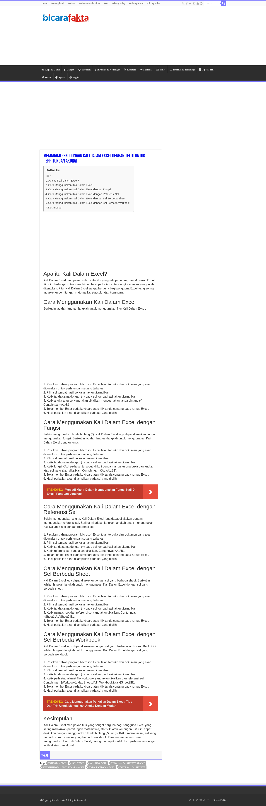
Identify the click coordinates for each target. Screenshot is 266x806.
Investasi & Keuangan (107, 69)
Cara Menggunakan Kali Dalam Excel (70, 185)
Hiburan (84, 69)
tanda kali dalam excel (132, 767)
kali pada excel (98, 763)
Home (44, 3)
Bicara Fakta (219, 800)
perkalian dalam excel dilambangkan (63, 767)
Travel (46, 77)
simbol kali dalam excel (102, 767)
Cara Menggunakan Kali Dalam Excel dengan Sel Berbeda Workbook (89, 202)
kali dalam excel (57, 763)
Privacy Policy (118, 3)
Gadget (69, 69)
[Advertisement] (156, 36)
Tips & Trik (206, 69)
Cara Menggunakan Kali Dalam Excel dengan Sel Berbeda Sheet (86, 198)
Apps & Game (51, 69)
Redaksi (71, 3)
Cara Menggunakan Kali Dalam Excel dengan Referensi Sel (83, 194)
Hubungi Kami (136, 3)
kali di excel (78, 763)
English (74, 77)
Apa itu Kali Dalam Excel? (63, 180)
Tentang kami (57, 3)
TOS (106, 3)
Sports (60, 77)
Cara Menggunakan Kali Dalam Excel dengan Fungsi (79, 189)
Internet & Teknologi (182, 69)
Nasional (146, 69)
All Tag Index (153, 3)
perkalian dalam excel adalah (128, 763)
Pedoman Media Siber (89, 3)
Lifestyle (130, 69)
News (161, 69)
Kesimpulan (55, 207)
